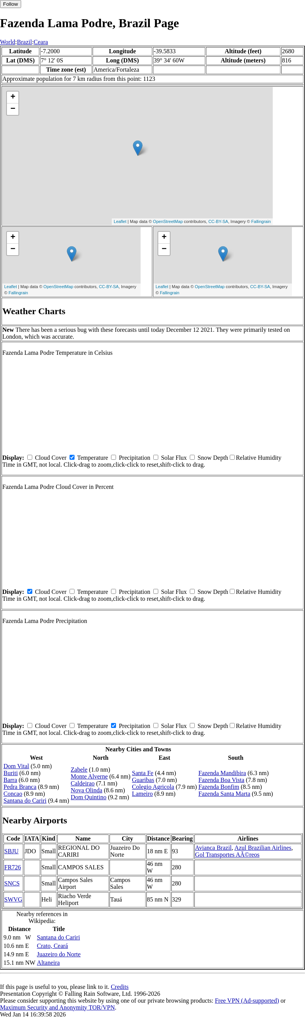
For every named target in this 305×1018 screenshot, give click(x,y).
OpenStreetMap (168, 221)
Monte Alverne (89, 776)
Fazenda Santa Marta (224, 793)
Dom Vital (16, 766)
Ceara (41, 42)
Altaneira (48, 962)
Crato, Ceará (52, 946)
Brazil (24, 42)
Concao (12, 793)
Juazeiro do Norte (59, 954)
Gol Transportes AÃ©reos (227, 854)
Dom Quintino (88, 797)
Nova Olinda (86, 790)
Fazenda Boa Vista (221, 780)
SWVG (13, 899)
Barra (10, 780)
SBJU (11, 851)
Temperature (92, 457)
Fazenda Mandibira (222, 773)
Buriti (10, 773)
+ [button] (12, 97)
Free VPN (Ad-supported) (247, 1000)
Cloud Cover (50, 457)
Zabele (79, 769)
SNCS (12, 883)
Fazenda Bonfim (218, 787)
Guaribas (143, 780)
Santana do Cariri (24, 800)
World (7, 42)
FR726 (12, 867)
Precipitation (134, 457)
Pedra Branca (19, 787)
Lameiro (142, 793)
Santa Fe (143, 773)
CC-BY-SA (218, 221)
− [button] (12, 109)
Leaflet (120, 221)
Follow (10, 4)
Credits (119, 987)
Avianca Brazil (213, 847)
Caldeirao (82, 783)
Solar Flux (174, 457)
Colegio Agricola (153, 787)
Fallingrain (261, 221)
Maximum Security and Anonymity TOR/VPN (57, 1007)
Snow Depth (212, 457)
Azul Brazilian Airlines (262, 847)
